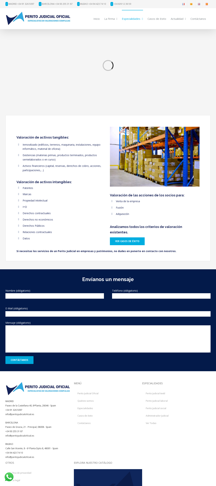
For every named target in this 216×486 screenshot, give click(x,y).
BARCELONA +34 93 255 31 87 (55, 3)
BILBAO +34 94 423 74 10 (91, 3)
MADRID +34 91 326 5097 (19, 3)
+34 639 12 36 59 (120, 3)
